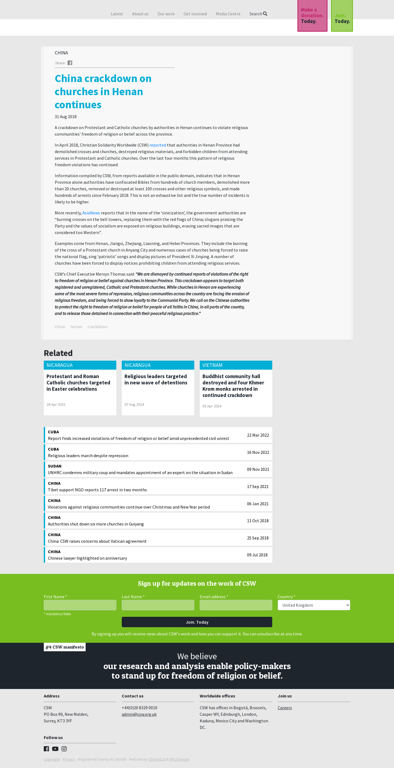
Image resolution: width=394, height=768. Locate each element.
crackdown (98, 328)
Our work (166, 13)
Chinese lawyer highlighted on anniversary (146, 556)
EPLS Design (180, 760)
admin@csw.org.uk (139, 715)
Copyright (52, 760)
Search (258, 13)
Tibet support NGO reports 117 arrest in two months (146, 487)
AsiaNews (91, 214)
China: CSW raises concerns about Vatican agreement (146, 539)
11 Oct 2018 (258, 522)
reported (157, 146)
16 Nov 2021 (258, 453)
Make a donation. (312, 15)
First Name (55, 598)
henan (76, 328)
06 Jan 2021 (258, 505)
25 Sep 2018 (258, 539)
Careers (285, 709)
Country (287, 598)
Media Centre (228, 13)
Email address (214, 598)
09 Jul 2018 (257, 556)
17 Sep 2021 (258, 487)
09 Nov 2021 (258, 470)
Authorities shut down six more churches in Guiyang (146, 521)
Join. (342, 18)
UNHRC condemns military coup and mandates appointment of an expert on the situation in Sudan (146, 470)
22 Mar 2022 (258, 436)
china (60, 328)
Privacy (69, 760)
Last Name (133, 598)
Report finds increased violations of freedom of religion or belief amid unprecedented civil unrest (146, 436)
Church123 (157, 760)
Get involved (195, 13)
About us (140, 13)
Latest (117, 13)
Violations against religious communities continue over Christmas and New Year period (146, 504)
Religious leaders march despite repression (146, 453)
